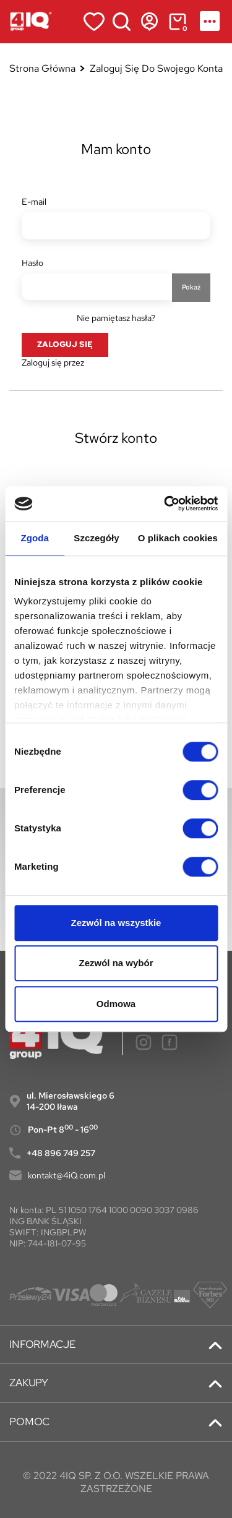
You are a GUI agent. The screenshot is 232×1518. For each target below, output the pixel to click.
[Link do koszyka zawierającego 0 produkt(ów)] (177, 21)
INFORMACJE (42, 1344)
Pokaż (191, 287)
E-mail (34, 201)
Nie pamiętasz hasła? (116, 318)
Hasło (32, 262)
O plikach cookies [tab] (178, 538)
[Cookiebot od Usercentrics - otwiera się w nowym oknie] (165, 503)
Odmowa (116, 1003)
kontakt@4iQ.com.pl (66, 1175)
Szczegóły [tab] (96, 538)
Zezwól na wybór (116, 963)
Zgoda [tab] (34, 538)
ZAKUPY (28, 1383)
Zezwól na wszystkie (116, 922)
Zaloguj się (65, 344)
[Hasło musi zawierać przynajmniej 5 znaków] (97, 287)
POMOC (29, 1422)
